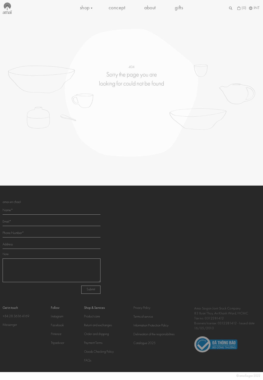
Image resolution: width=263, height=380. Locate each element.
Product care (92, 317)
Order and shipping (96, 334)
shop (85, 8)
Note (6, 254)
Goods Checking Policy (99, 352)
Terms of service (143, 317)
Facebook (57, 326)
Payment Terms (93, 343)
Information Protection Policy (151, 326)
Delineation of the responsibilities (153, 335)
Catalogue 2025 (144, 343)
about (150, 8)
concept (117, 8)
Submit (91, 290)
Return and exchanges (98, 326)
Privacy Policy (141, 308)
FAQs (87, 361)
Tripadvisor (57, 343)
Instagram (57, 317)
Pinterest (56, 334)
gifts (179, 8)
